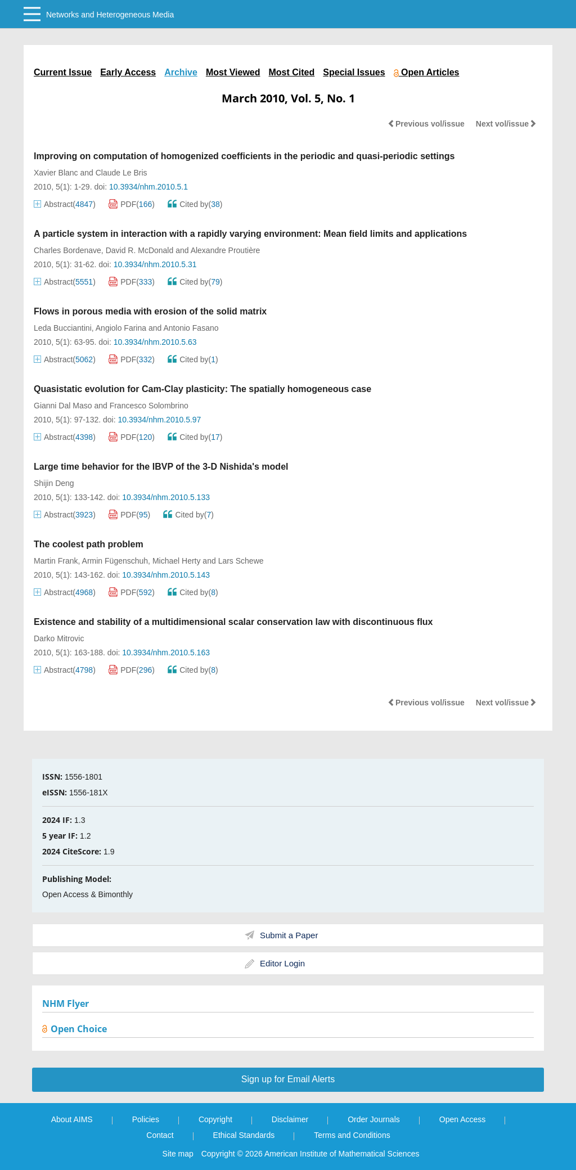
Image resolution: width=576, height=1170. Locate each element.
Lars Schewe (241, 560)
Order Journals (374, 1119)
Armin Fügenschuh (115, 560)
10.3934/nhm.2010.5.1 (148, 186)
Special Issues (354, 72)
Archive (180, 72)
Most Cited (292, 72)
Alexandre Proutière (225, 250)
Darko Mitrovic (59, 638)
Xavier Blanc (56, 172)
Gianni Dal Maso (63, 405)
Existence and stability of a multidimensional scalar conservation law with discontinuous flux (233, 622)
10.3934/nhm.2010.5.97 (159, 419)
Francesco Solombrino (149, 405)
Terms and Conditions (352, 1135)
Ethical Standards (244, 1135)
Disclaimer (290, 1119)
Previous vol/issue (426, 123)
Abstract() (65, 204)
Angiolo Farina (121, 327)
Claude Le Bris (121, 172)
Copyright (215, 1119)
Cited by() (195, 204)
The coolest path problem (88, 544)
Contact (159, 1135)
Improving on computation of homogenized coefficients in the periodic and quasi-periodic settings (244, 156)
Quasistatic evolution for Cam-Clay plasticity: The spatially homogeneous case (202, 389)
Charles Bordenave (67, 250)
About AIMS (72, 1119)
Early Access (128, 72)
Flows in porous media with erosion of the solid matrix (150, 311)
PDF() (132, 204)
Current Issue (63, 72)
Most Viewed (233, 72)
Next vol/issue (506, 123)
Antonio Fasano (190, 327)
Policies (145, 1119)
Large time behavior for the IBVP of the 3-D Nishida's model (161, 466)
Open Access (462, 1119)
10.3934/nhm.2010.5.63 (155, 342)
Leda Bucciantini (63, 327)
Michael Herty (176, 560)
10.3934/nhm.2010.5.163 (166, 652)
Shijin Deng (54, 483)
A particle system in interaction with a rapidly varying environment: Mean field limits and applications (250, 233)
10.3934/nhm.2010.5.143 (166, 574)
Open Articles (427, 72)
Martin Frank (56, 560)
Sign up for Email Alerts (288, 1079)
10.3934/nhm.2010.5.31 (155, 264)
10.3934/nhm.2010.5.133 (166, 497)
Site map (178, 1153)
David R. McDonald (140, 250)
